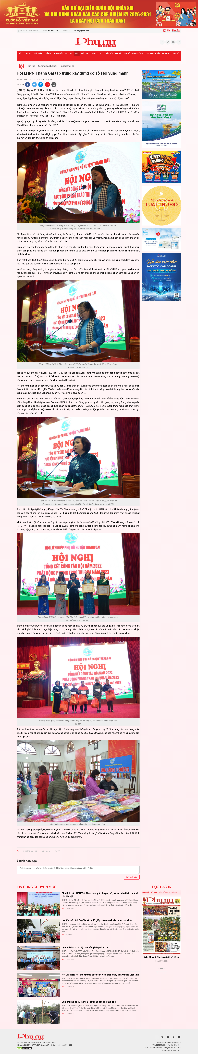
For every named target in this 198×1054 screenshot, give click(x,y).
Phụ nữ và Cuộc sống (133, 53)
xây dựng (46, 851)
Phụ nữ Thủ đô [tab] (149, 892)
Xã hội (48, 53)
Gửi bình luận (131, 877)
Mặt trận (38, 53)
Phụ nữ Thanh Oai (29, 851)
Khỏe (94, 53)
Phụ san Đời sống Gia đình (157, 53)
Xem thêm (161, 973)
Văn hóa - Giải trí (113, 53)
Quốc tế (175, 53)
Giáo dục (85, 53)
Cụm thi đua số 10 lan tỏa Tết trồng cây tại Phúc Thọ (89, 1001)
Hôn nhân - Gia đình (63, 53)
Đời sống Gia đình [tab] (168, 892)
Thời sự (27, 53)
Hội (76, 53)
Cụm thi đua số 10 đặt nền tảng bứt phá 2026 (85, 947)
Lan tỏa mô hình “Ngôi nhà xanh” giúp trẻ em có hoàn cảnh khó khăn (97, 920)
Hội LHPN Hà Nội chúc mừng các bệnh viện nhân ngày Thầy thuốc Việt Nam (100, 974)
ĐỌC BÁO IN (161, 887)
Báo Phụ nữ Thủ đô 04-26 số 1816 (161, 957)
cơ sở (57, 851)
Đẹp (101, 53)
